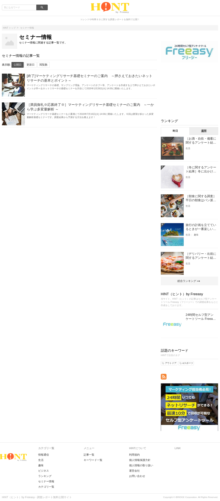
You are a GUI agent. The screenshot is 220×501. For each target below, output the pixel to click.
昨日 (175, 130)
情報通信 (43, 454)
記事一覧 (89, 454)
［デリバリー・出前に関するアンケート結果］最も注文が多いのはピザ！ (201, 256)
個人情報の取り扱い (141, 465)
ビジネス (43, 470)
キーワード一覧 (93, 460)
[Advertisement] (189, 90)
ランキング (45, 476)
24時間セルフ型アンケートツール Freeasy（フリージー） (201, 317)
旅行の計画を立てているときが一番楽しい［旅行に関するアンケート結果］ (201, 227)
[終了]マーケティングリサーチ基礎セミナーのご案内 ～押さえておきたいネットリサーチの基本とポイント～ (89, 78)
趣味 (196, 234)
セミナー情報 (46, 481)
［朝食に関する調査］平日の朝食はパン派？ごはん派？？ (201, 198)
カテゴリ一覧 (46, 486)
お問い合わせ (137, 476)
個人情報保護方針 (139, 460)
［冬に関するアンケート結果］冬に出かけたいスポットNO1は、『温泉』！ (201, 170)
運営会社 (134, 470)
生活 (188, 148)
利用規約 (134, 454)
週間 (203, 130)
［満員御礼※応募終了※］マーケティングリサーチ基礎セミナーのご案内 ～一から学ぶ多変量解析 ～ (90, 107)
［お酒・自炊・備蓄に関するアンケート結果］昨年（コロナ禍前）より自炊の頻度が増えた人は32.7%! (201, 141)
